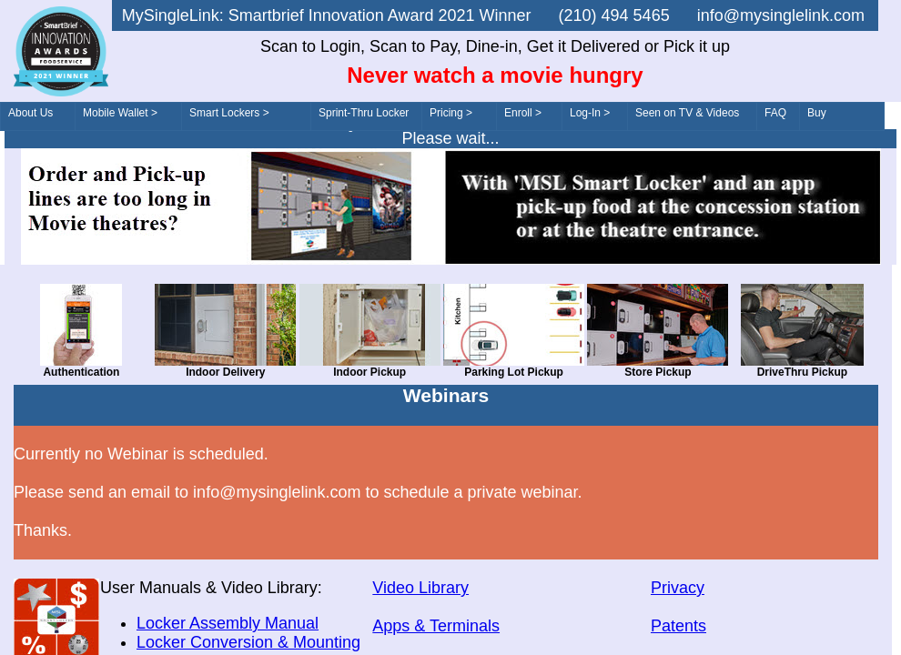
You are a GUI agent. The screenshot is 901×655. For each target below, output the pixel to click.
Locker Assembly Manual (228, 623)
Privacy (677, 588)
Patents (678, 626)
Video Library (420, 588)
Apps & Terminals (436, 626)
